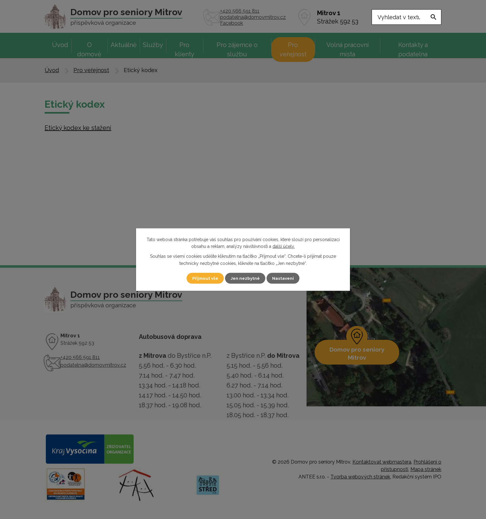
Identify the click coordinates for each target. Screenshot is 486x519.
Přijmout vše (202, 277)
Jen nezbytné (245, 277)
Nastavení (286, 277)
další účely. (283, 246)
